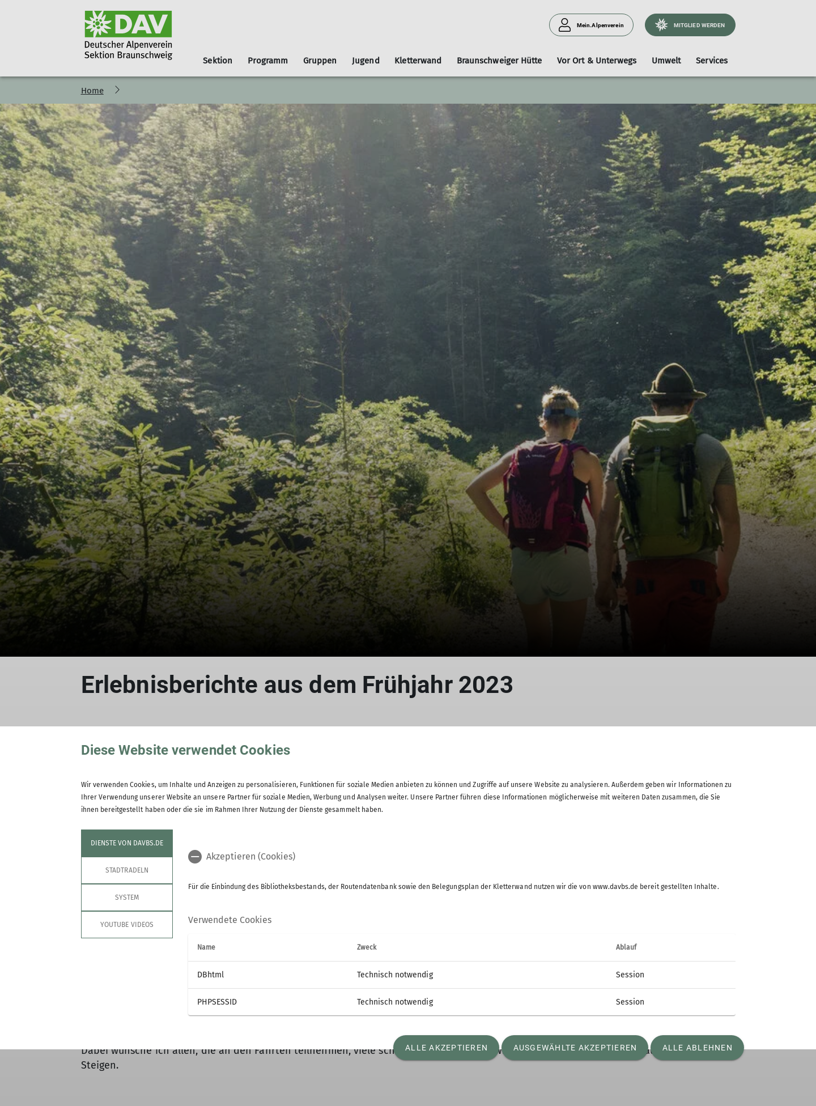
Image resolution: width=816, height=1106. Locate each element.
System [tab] (126, 897)
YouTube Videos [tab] (127, 925)
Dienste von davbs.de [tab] (127, 843)
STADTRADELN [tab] (126, 870)
